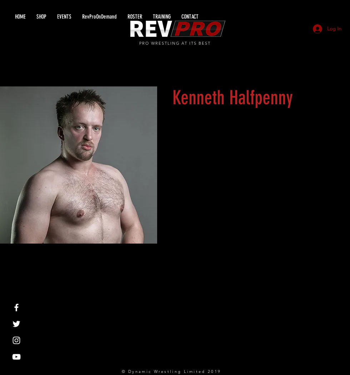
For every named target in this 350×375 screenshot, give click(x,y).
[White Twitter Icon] (16, 324)
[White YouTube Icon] (16, 357)
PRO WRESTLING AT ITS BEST (175, 43)
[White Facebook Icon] (16, 307)
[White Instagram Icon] (16, 340)
